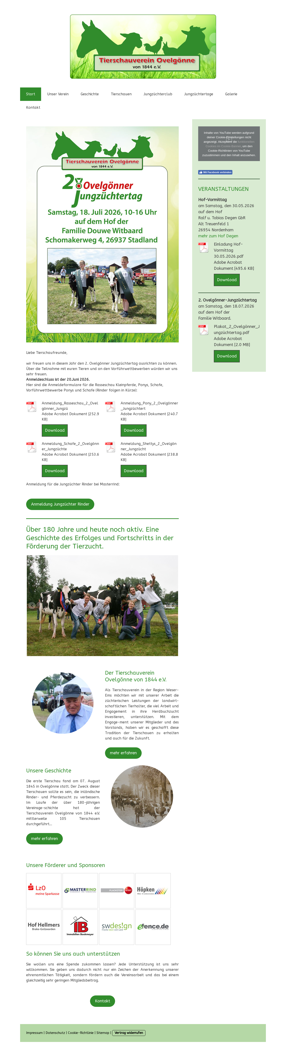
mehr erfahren (123, 752)
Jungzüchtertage (198, 94)
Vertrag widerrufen (129, 1033)
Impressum (34, 1033)
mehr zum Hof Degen (218, 236)
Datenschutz (55, 1033)
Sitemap (103, 1033)
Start (30, 94)
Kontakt (33, 107)
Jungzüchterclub (158, 94)
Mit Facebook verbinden (215, 172)
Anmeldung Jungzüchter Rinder (60, 504)
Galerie (231, 94)
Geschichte (90, 94)
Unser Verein (58, 94)
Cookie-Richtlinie (81, 1033)
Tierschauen (121, 94)
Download (55, 430)
